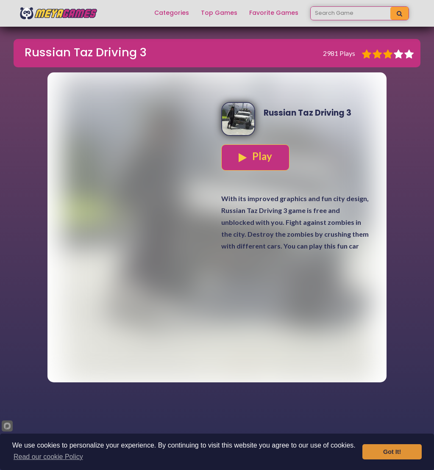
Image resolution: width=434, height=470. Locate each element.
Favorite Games (273, 13)
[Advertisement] (217, 323)
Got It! (392, 451)
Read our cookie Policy (48, 456)
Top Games (219, 13)
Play (255, 156)
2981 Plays (339, 53)
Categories (171, 13)
